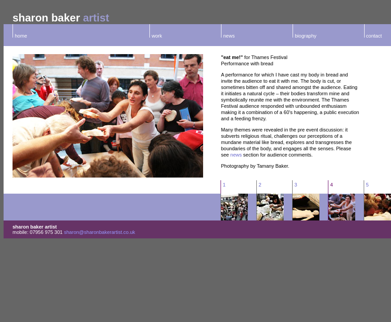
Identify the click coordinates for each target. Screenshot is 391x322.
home (21, 35)
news (229, 35)
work (157, 35)
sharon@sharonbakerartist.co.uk (99, 232)
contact (373, 35)
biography (305, 35)
